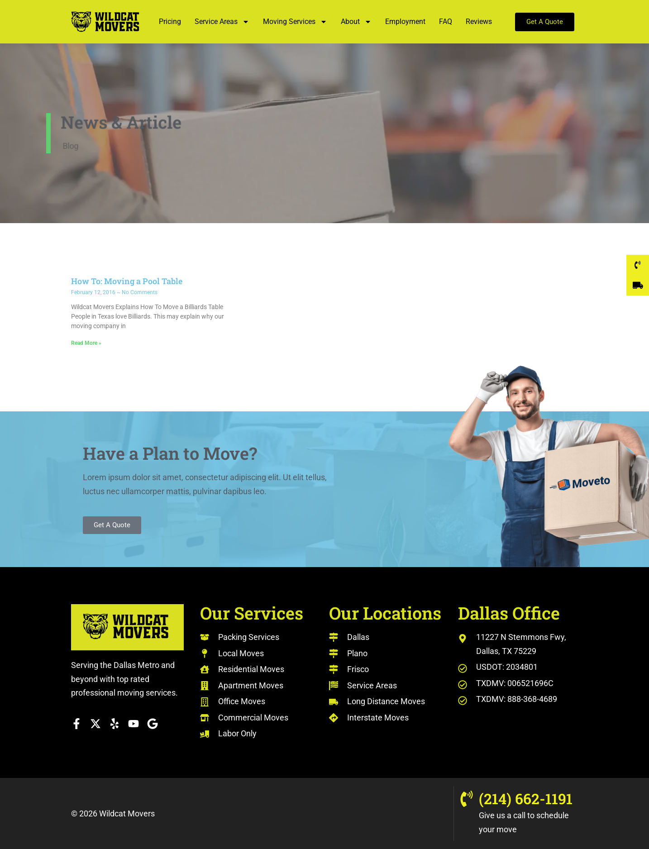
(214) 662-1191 (526, 798)
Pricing (170, 21)
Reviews (479, 21)
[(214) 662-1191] (466, 799)
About (356, 22)
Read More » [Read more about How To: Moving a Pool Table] (86, 343)
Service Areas (222, 22)
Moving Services (295, 22)
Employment (405, 21)
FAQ (445, 21)
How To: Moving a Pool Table (126, 281)
